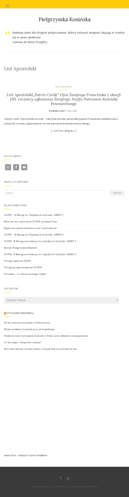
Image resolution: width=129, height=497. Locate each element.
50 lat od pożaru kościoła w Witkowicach (27, 322)
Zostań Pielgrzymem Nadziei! (20, 247)
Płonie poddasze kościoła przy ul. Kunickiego (29, 329)
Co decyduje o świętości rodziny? (22, 342)
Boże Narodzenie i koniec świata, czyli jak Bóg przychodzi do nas (40, 348)
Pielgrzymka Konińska (65, 19)
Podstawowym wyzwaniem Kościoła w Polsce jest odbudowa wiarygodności (46, 335)
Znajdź (117, 193)
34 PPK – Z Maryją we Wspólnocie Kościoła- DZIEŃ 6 (33, 234)
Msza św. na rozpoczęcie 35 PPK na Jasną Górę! (30, 221)
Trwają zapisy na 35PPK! (17, 260)
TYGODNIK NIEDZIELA (20, 313)
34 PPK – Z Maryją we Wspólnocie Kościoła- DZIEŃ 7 (33, 214)
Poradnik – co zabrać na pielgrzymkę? (25, 273)
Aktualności (63, 86)
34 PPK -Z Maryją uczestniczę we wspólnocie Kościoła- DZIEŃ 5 (40, 241)
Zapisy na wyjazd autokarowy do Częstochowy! (30, 228)
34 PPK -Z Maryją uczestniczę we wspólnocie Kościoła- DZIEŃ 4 (40, 254)
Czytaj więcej (64, 130)
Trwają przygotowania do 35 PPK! (23, 267)
